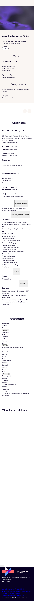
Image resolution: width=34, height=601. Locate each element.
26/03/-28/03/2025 (8, 66)
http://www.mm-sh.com (9, 156)
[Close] (2, 566)
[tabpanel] (17, 357)
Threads (17, 589)
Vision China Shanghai (9, 210)
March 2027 (6, 71)
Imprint (4, 596)
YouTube (19, 591)
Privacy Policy (11, 596)
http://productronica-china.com (12, 165)
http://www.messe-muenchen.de (12, 196)
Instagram (11, 589)
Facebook (12, 591)
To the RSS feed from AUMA (11, 593)
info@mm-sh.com (8, 153)
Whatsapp (5, 591)
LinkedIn (5, 589)
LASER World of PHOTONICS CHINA (13, 208)
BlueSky (23, 589)
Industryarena (26, 591)
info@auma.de (6, 585)
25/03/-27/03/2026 (8, 68)
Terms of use (20, 596)
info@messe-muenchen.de (11, 194)
